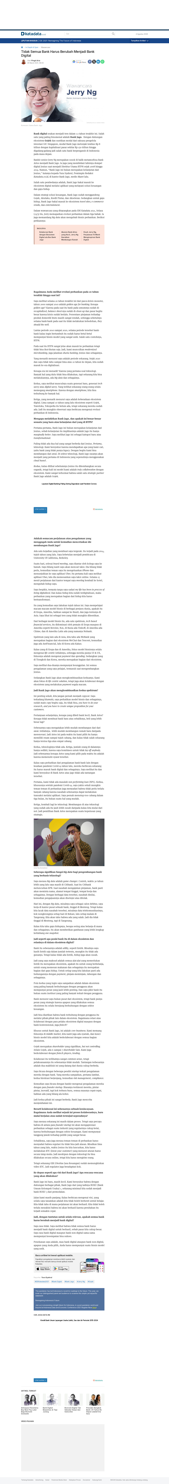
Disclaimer (86, 1480)
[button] (139, 40)
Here (94, 1307)
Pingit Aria (35, 61)
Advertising (39, 1480)
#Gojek (90, 1282)
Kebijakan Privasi (75, 1480)
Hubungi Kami (97, 1480)
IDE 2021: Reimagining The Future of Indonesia (60, 40)
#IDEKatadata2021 (42, 1282)
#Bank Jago (69, 1282)
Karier (47, 1480)
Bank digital (40, 133)
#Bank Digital (57, 1282)
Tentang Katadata (27, 1480)
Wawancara (45, 47)
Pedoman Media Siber (59, 1480)
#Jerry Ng (81, 1282)
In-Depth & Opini (32, 47)
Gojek (48, 140)
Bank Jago (76, 137)
